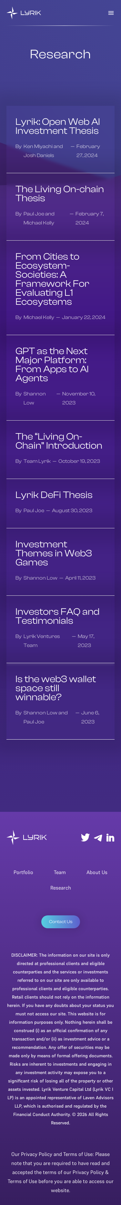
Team (60, 872)
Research (60, 887)
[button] (111, 12)
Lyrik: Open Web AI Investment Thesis (57, 126)
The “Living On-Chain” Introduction (58, 441)
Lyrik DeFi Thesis (54, 495)
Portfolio (23, 872)
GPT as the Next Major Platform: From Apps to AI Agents (52, 365)
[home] (23, 12)
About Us (96, 872)
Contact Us (60, 921)
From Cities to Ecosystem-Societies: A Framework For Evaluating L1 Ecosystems (52, 279)
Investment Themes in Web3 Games (53, 553)
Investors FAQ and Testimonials (57, 616)
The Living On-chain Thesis (59, 194)
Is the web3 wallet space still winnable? (55, 688)
